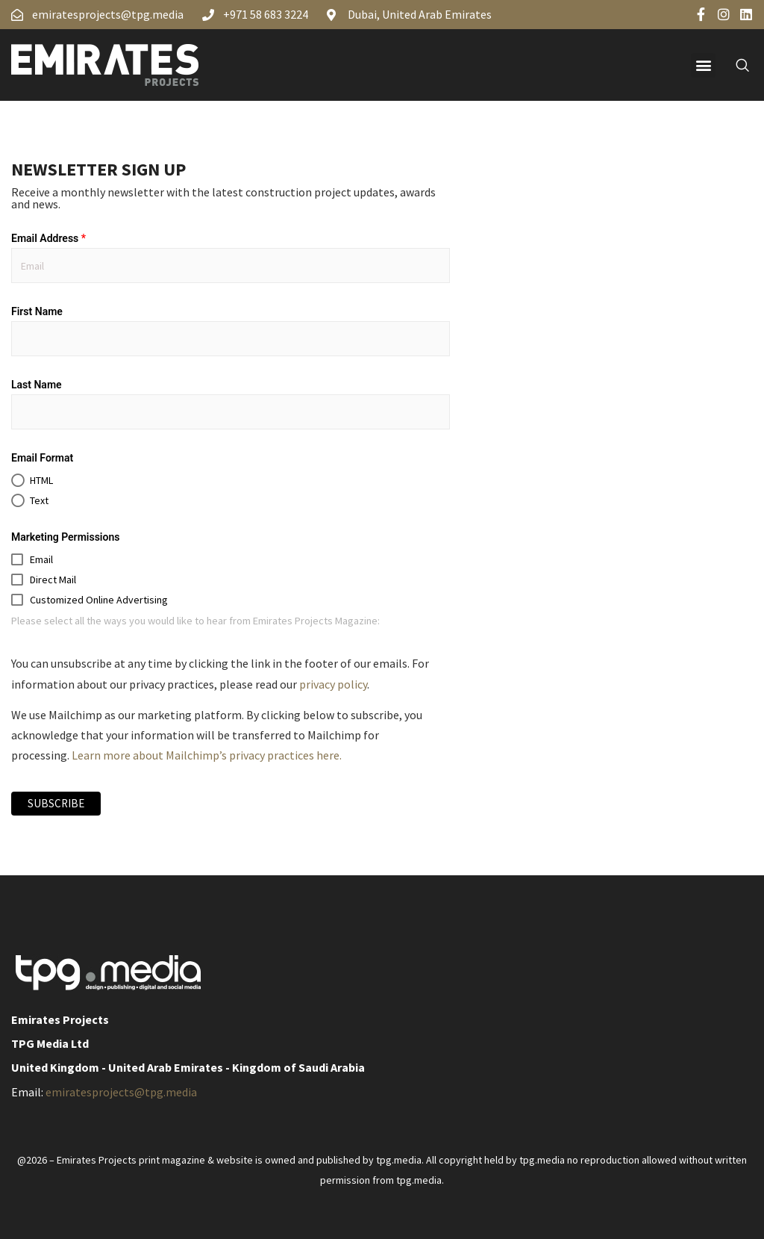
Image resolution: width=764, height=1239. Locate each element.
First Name (37, 311)
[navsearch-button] (734, 65)
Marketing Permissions (65, 537)
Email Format (42, 458)
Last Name (36, 385)
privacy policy (333, 684)
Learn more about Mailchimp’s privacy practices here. (207, 755)
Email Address (48, 238)
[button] (703, 65)
